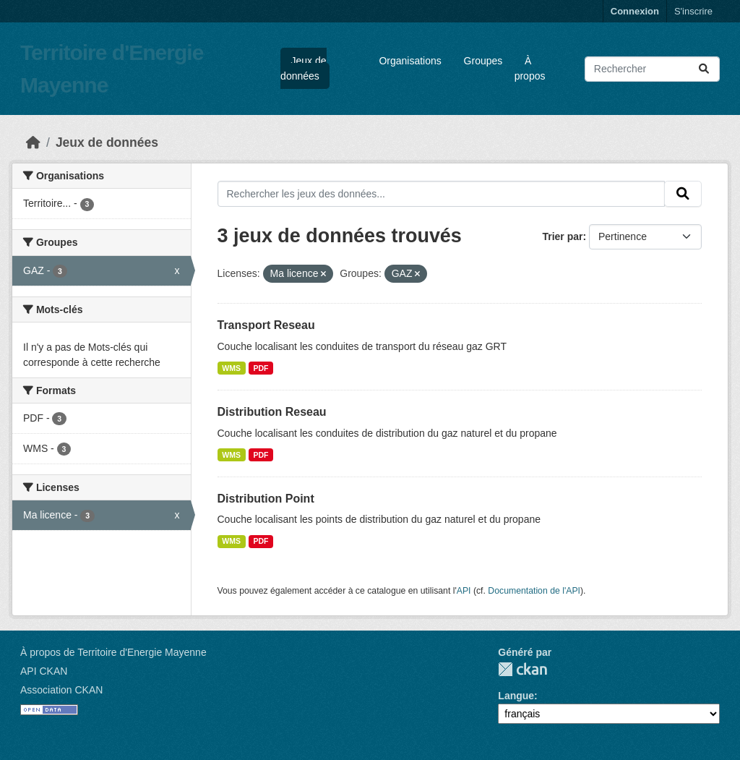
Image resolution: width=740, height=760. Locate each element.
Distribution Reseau (272, 412)
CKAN (522, 669)
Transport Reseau (266, 325)
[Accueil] (33, 142)
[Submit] (703, 69)
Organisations (410, 61)
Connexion (635, 11)
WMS (231, 368)
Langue (516, 695)
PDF (261, 368)
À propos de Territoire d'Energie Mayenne (113, 652)
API (464, 591)
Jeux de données (303, 68)
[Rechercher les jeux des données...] (652, 69)
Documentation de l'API (534, 591)
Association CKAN (61, 690)
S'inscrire (693, 11)
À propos (530, 68)
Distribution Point (266, 498)
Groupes (483, 61)
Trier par (562, 236)
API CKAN (43, 671)
